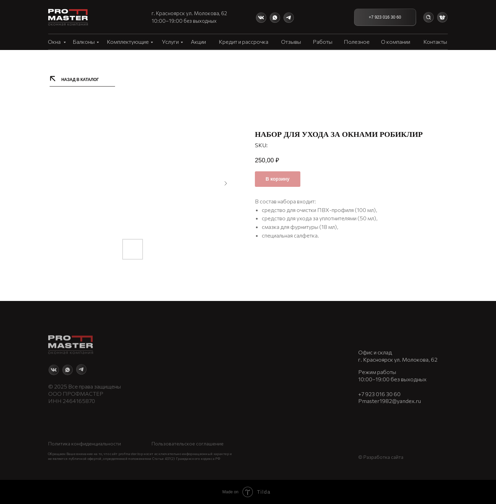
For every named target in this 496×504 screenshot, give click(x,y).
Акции (198, 41)
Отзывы (291, 41)
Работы (322, 41)
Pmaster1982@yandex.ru (389, 395)
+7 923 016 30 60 (379, 388)
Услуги (170, 41)
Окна (55, 41)
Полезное (357, 41)
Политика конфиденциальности (84, 438)
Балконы (84, 41)
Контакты (435, 41)
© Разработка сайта (380, 451)
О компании (395, 41)
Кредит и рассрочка (243, 41)
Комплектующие (128, 41)
